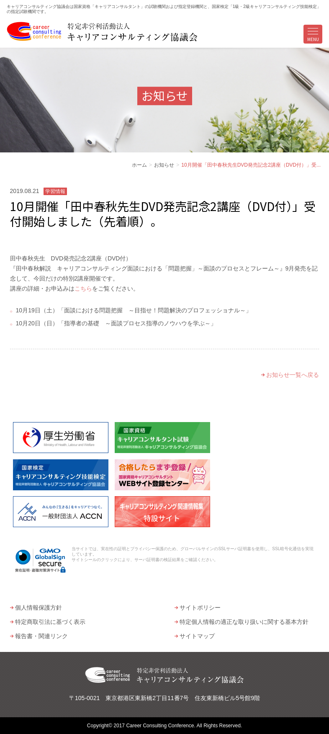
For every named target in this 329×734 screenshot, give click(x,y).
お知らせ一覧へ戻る (292, 374)
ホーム (139, 165)
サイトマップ (197, 636)
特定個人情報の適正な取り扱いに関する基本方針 (244, 621)
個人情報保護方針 (38, 607)
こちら (83, 288)
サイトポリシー (200, 607)
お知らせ (164, 165)
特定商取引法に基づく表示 (50, 621)
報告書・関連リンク (41, 636)
